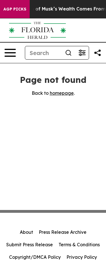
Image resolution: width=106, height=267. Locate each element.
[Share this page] (97, 52)
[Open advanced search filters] (82, 52)
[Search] (43, 52)
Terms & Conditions (79, 244)
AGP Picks (14, 9)
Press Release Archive (62, 232)
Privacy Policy (81, 257)
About (26, 232)
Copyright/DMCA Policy (35, 257)
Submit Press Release (29, 244)
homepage (62, 93)
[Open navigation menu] (10, 52)
